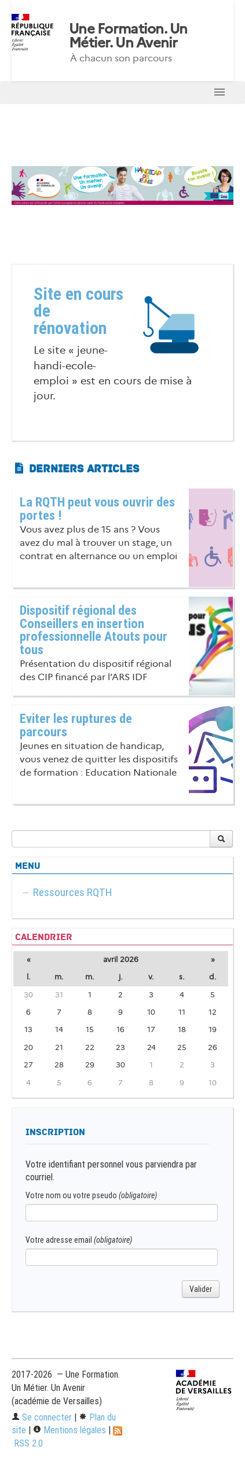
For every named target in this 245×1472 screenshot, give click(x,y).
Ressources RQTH (72, 892)
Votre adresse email (78, 1240)
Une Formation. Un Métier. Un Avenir (128, 36)
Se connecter (42, 1417)
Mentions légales (69, 1430)
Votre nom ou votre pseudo (91, 1195)
